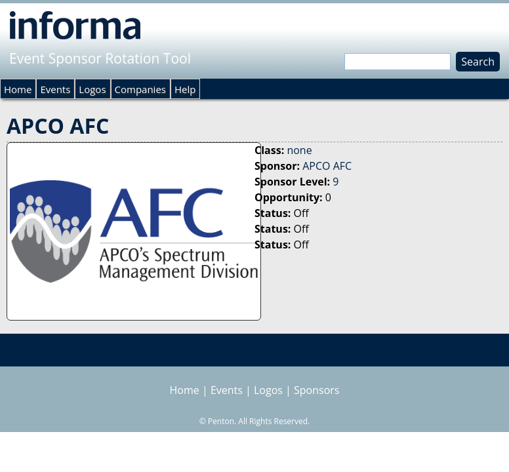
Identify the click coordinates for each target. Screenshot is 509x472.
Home (17, 89)
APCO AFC (327, 166)
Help (184, 89)
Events (55, 89)
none (299, 150)
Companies (140, 89)
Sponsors (316, 390)
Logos (92, 89)
